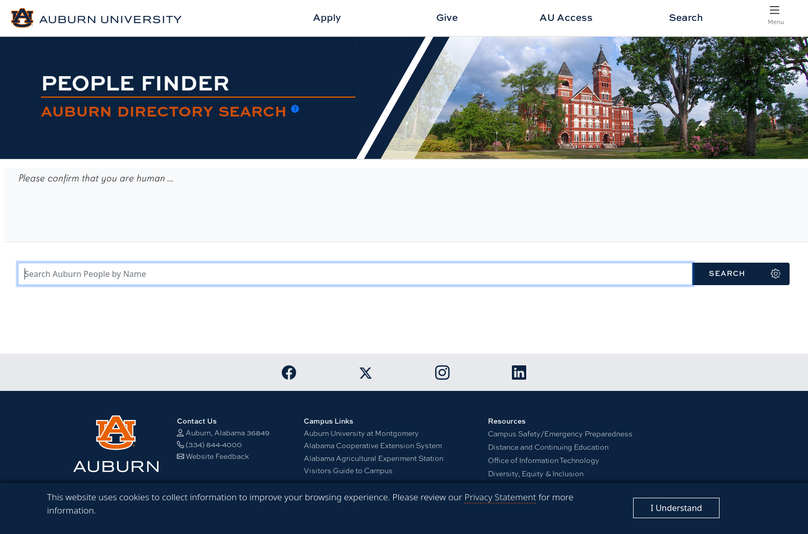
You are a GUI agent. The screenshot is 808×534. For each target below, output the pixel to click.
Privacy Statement (500, 497)
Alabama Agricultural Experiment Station (373, 458)
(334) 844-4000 (214, 444)
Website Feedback (217, 456)
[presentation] (95, 213)
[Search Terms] (355, 274)
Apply (327, 17)
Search (686, 17)
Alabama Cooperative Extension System (373, 445)
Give (447, 17)
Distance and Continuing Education (548, 447)
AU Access (566, 17)
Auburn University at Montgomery (361, 433)
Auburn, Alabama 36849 (228, 432)
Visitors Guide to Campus (348, 470)
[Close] (676, 508)
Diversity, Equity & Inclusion (535, 473)
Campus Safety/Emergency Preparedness (560, 433)
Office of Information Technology (543, 460)
